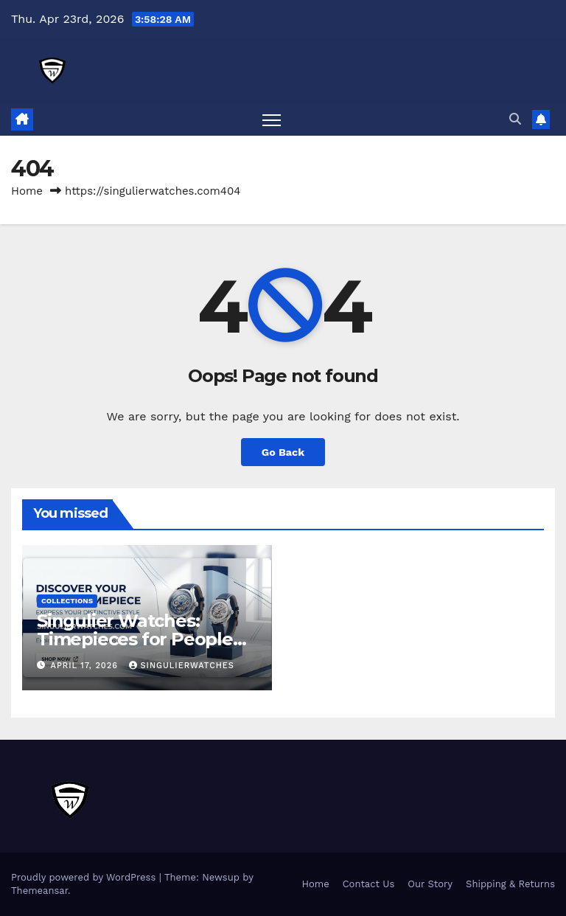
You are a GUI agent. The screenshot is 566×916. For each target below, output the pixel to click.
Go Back (283, 452)
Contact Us (369, 883)
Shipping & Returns (510, 883)
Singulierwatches (181, 665)
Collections (67, 601)
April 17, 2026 (86, 665)
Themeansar (39, 890)
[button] (515, 119)
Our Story (430, 883)
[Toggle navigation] (272, 119)
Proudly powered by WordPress (85, 877)
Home (27, 191)
